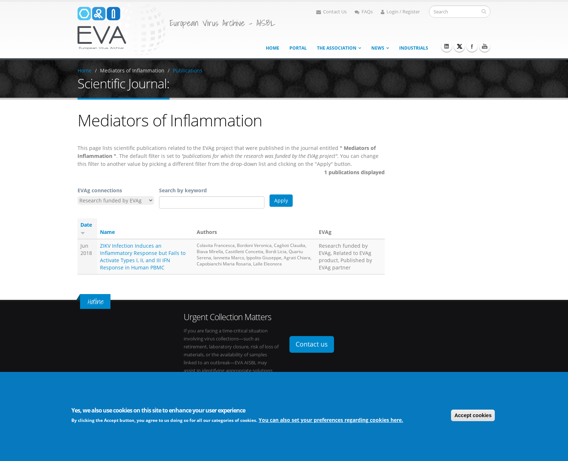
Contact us (312, 344)
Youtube (484, 46)
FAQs (364, 12)
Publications (187, 70)
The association (336, 48)
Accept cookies (473, 416)
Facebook (472, 46)
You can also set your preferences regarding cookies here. (331, 420)
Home (272, 48)
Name (107, 232)
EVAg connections (100, 190)
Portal (298, 48)
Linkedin (446, 46)
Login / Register (400, 12)
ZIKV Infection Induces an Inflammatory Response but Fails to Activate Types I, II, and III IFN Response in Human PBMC (142, 256)
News (377, 48)
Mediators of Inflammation (132, 70)
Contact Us (331, 12)
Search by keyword (183, 190)
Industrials (413, 48)
